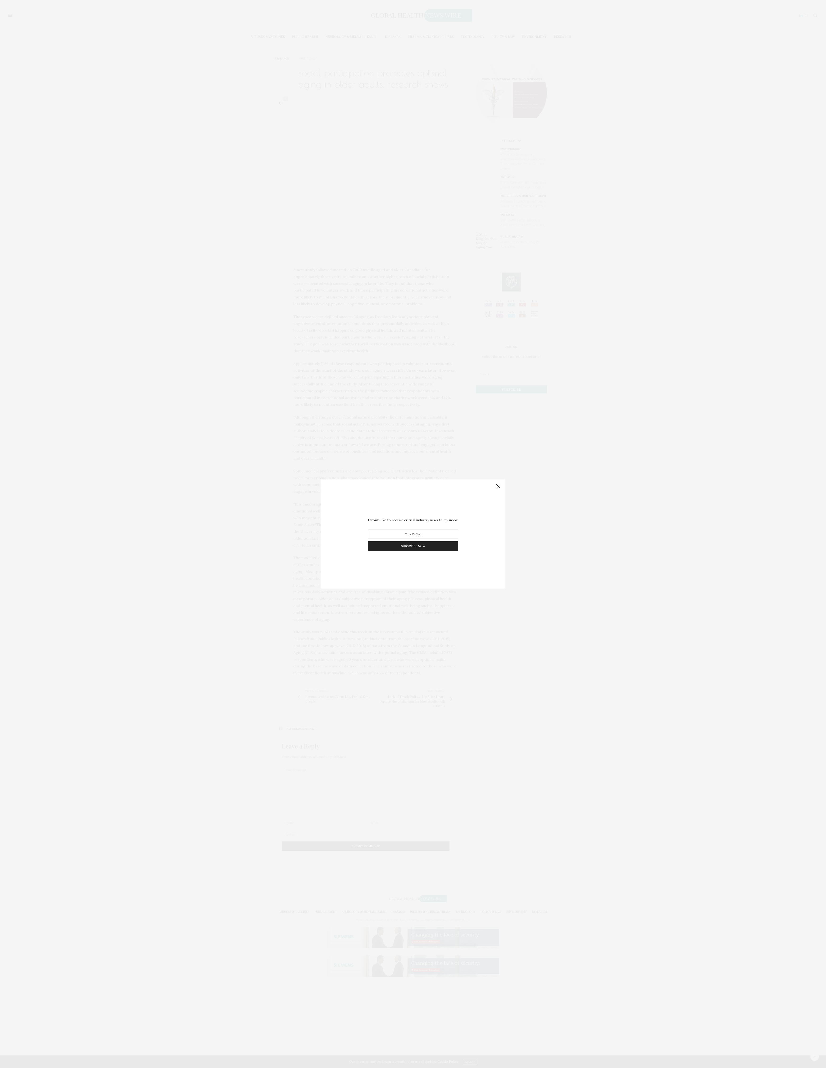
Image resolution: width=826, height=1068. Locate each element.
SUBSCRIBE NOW (413, 546)
